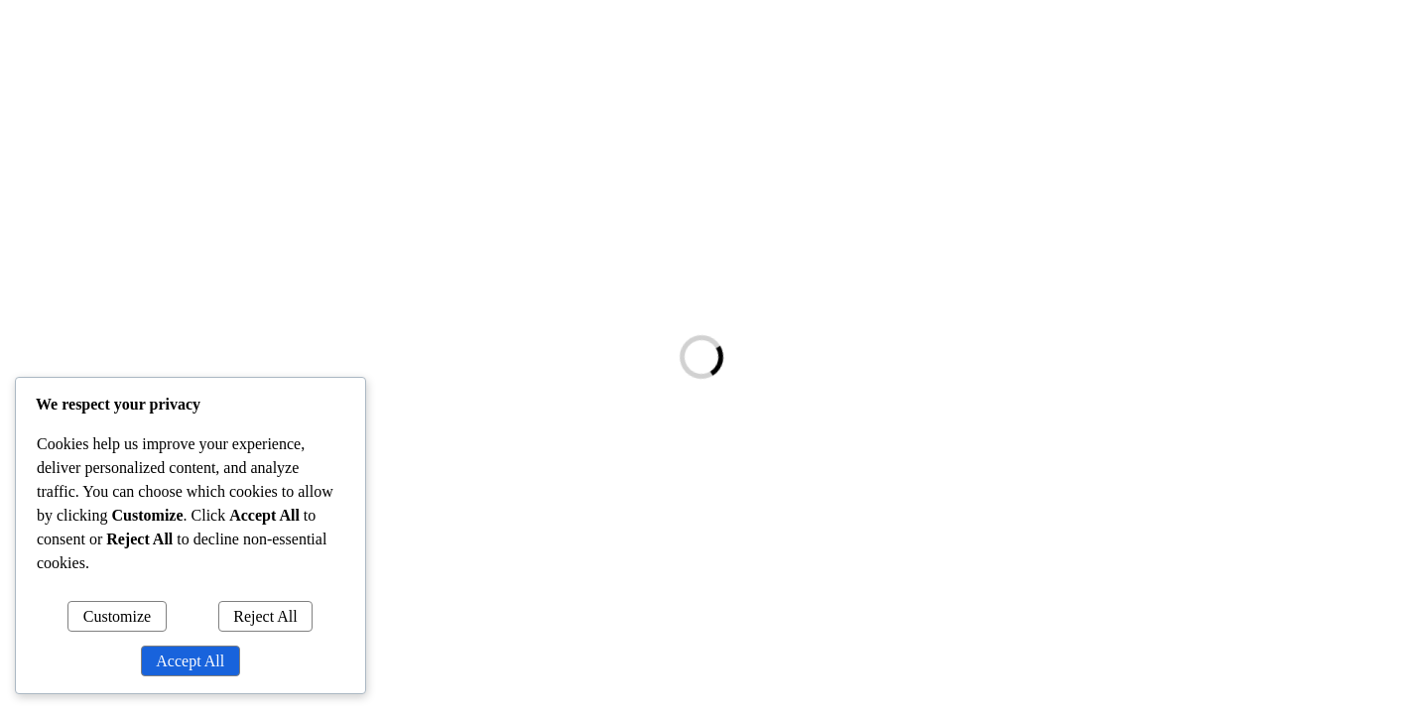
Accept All (190, 661)
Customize (117, 616)
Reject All (265, 616)
